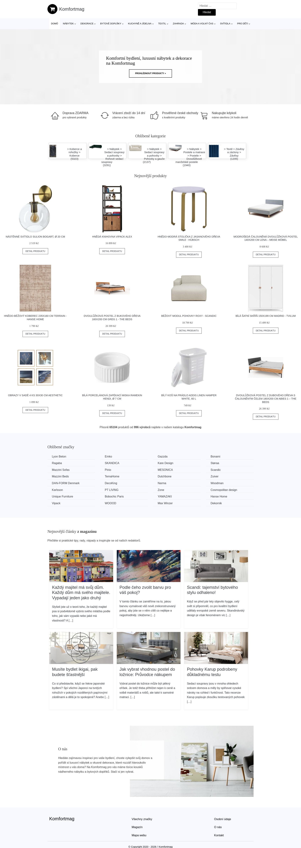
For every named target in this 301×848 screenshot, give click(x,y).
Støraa (215, 463)
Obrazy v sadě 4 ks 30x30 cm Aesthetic (35, 395)
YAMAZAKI (165, 496)
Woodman (217, 483)
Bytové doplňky (110, 23)
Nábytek (68, 23)
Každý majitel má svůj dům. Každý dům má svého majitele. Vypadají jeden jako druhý (81, 592)
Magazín (137, 827)
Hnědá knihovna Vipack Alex (112, 236)
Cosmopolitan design (224, 489)
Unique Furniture (62, 496)
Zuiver (214, 476)
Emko (108, 456)
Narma (162, 483)
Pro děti (242, 23)
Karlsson (57, 489)
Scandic (216, 469)
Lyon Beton (59, 456)
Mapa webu (139, 835)
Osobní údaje (222, 819)
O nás (218, 827)
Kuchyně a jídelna (140, 23)
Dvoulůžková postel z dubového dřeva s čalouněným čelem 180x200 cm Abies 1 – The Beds (265, 398)
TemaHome (112, 476)
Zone (161, 489)
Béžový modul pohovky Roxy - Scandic (189, 315)
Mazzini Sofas (61, 469)
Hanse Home (219, 496)
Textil (162, 23)
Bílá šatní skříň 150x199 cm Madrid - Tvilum (266, 315)
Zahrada (178, 23)
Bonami (215, 456)
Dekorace (86, 23)
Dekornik (216, 503)
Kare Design (165, 463)
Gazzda (162, 456)
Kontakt (219, 835)
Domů (54, 23)
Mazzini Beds (60, 476)
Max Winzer (165, 503)
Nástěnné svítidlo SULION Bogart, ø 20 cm (35, 236)
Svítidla (225, 23)
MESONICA (165, 469)
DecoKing (111, 483)
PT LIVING (112, 489)
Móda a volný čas (202, 23)
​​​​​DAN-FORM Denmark (66, 483)
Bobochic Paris (114, 496)
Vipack (56, 503)
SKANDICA (112, 463)
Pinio (108, 469)
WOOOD (110, 503)
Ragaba (57, 463)
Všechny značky (142, 819)
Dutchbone (164, 476)
